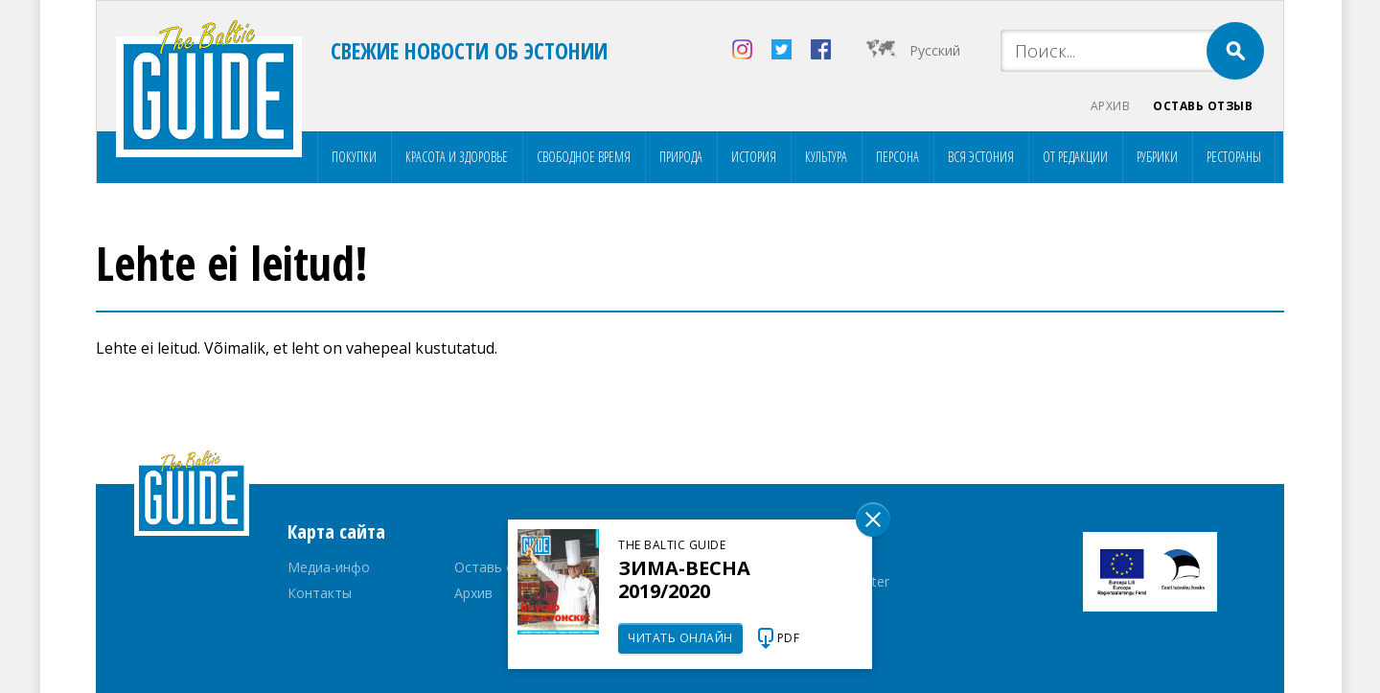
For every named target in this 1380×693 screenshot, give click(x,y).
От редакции (1075, 157)
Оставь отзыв (1203, 106)
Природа (680, 157)
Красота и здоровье (456, 157)
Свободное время (584, 157)
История (753, 157)
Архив (1111, 106)
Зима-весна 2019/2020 (684, 579)
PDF (788, 638)
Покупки (354, 157)
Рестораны (1234, 157)
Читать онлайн (680, 638)
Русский (934, 50)
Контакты (320, 593)
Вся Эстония (981, 157)
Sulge (873, 519)
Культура (826, 157)
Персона (897, 157)
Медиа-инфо (329, 567)
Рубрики (1157, 157)
